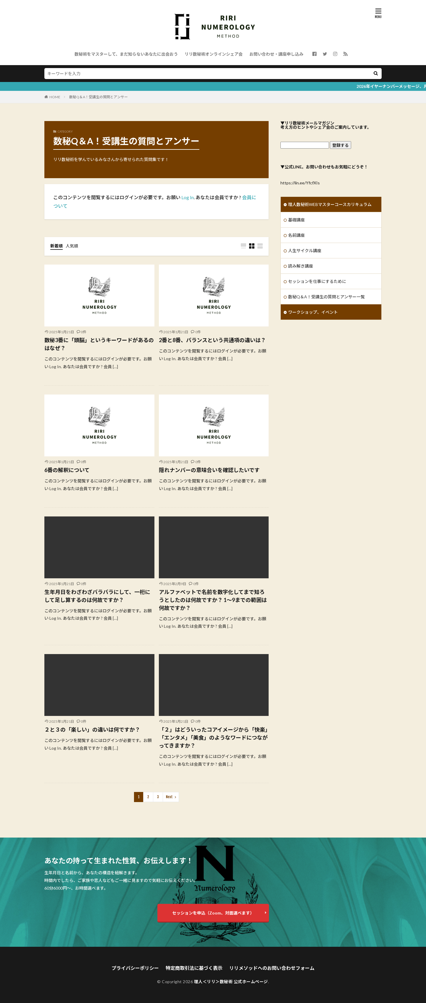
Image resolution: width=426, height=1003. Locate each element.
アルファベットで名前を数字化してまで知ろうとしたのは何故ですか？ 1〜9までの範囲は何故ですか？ (213, 600)
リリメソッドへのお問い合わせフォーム (271, 968)
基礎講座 (296, 219)
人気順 (72, 245)
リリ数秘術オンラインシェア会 (214, 54)
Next (169, 797)
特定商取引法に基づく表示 (194, 968)
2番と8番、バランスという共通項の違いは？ (212, 340)
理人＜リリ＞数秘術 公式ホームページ (231, 981)
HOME (54, 97)
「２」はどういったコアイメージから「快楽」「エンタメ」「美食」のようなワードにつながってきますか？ (213, 737)
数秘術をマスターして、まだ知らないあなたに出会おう (126, 54)
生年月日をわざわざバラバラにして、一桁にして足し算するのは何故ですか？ (97, 596)
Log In (187, 197)
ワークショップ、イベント (313, 312)
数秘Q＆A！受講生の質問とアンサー (98, 97)
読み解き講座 (300, 265)
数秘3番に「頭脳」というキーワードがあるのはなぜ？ (99, 344)
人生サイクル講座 (304, 250)
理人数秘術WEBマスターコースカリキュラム (330, 204)
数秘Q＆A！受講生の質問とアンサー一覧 (326, 296)
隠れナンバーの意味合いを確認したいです (209, 470)
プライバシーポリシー (135, 968)
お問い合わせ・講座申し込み (276, 54)
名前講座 (296, 235)
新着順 (56, 245)
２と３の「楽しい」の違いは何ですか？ (92, 729)
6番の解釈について (67, 470)
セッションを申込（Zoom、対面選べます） (213, 912)
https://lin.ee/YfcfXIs (300, 182)
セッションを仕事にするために (317, 281)
